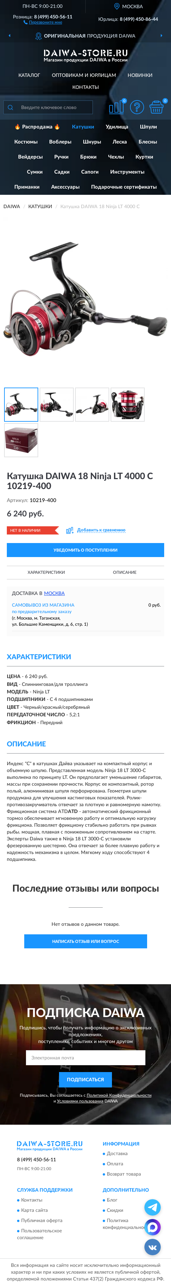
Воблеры (60, 142)
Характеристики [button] (46, 572)
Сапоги (90, 172)
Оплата (115, 1164)
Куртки (144, 157)
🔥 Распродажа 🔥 (37, 127)
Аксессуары (65, 187)
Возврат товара (124, 1174)
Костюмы (26, 142)
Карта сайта (34, 1210)
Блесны (148, 142)
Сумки (35, 172)
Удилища (117, 127)
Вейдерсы (30, 157)
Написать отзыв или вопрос (85, 941)
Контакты (85, 87)
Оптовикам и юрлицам (84, 75)
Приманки (27, 187)
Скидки (115, 1210)
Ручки (61, 157)
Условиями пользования (80, 1101)
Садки (62, 172)
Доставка (117, 1154)
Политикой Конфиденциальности (119, 1095)
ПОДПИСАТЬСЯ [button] (85, 1080)
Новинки (140, 75)
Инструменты (127, 172)
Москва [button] (54, 593)
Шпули (148, 127)
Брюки (88, 157)
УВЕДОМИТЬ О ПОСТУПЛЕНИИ (85, 550)
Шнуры (92, 142)
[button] (43, 22)
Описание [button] (125, 572)
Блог (112, 1200)
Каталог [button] (29, 75)
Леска (120, 142)
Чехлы (116, 157)
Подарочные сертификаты (124, 187)
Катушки (83, 127)
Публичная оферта (41, 1220)
